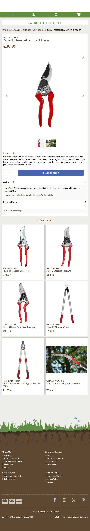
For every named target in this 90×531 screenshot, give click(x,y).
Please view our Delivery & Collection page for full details (29, 195)
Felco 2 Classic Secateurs (58, 271)
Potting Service (9, 479)
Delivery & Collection (54, 458)
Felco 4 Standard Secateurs (16, 271)
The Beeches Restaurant (12, 461)
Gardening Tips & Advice (12, 476)
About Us (6, 455)
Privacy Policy (52, 479)
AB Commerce (82, 517)
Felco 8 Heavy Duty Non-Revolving (19, 327)
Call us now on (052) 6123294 (45, 511)
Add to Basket (51, 173)
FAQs (48, 455)
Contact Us (7, 464)
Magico (64, 517)
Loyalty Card (51, 464)
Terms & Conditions (54, 476)
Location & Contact (10, 458)
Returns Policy (52, 461)
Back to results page (14, 211)
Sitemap (50, 482)
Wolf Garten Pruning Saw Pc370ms (63, 383)
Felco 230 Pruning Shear (58, 327)
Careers (6, 467)
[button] (83, 58)
